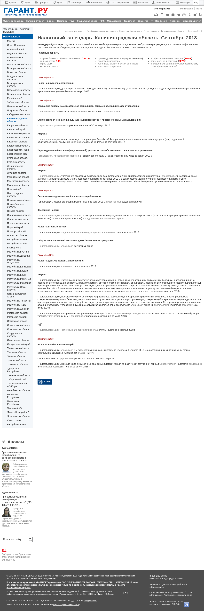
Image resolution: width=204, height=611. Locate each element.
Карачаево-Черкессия (18, 133)
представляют (61, 156)
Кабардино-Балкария (18, 114)
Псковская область (17, 235)
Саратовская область (18, 325)
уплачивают (132, 88)
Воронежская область (18, 94)
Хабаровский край (16, 379)
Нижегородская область (15, 194)
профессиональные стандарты (167, 58)
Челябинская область (18, 390)
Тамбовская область (18, 348)
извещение (126, 181)
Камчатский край (16, 129)
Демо (25, 2)
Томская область (16, 356)
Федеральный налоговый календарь (16, 30)
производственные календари (114, 58)
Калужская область (17, 125)
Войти (199, 8)
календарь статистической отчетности (118, 63)
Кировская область (17, 141)
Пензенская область (18, 223)
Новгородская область (19, 200)
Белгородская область (19, 68)
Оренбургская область (19, 215)
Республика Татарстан (19, 300)
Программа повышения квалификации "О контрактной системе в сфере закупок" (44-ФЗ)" (14, 456)
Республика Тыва (16, 304)
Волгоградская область (15, 84)
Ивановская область (18, 106)
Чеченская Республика (13, 396)
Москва (11, 41)
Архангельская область (15, 58)
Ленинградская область (15, 167)
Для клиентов (161, 2)
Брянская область (16, 72)
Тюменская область (17, 364)
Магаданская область (18, 177)
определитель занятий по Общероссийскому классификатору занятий (174, 65)
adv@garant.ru (156, 595)
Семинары (74, 2)
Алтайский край (15, 49)
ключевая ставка (49, 66)
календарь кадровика (109, 66)
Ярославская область (18, 416)
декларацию (156, 291)
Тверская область (16, 352)
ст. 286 (81, 352)
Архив (47, 381)
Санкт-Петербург (16, 45)
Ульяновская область (18, 375)
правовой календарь (109, 61)
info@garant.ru (90, 601)
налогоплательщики (49, 139)
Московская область (18, 181)
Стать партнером (117, 2)
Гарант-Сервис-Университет (66, 605)
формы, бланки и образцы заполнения (60, 58)
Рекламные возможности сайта (178, 595)
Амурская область (16, 53)
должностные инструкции (164, 61)
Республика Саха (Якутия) (16, 288)
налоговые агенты (71, 330)
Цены (58, 2)
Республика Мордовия (19, 283)
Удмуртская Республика (13, 370)
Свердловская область (14, 334)
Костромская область (18, 145)
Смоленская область (18, 340)
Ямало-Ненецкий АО (18, 412)
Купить (10, 2)
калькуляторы (47, 61)
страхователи (46, 125)
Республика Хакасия (18, 309)
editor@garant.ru (156, 587)
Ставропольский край (18, 344)
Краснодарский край (18, 149)
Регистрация (186, 8)
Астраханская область (19, 64)
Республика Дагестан (18, 255)
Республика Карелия (18, 270)
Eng (196, 2)
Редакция (183, 2)
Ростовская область (17, 313)
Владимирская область (15, 77)
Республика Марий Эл (19, 279)
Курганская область (17, 158)
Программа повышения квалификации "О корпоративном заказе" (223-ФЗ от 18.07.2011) (17, 500)
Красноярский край (17, 154)
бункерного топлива (115, 313)
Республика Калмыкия (19, 266)
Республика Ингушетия (13, 261)
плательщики (46, 111)
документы (43, 178)
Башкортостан (14, 247)
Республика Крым (16, 424)
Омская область (15, 211)
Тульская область (16, 360)
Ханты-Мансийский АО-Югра (17, 385)
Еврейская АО (14, 98)
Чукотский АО (14, 408)
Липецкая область (16, 173)
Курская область (16, 162)
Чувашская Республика (13, 402)
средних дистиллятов (139, 313)
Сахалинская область (18, 329)
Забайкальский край (18, 102)
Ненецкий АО (14, 189)
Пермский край (15, 227)
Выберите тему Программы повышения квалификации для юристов (16, 554)
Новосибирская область (15, 205)
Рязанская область (17, 317)
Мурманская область (18, 185)
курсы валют (47, 63)
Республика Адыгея (17, 239)
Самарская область (17, 321)
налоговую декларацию (112, 218)
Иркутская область (17, 110)
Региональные (11, 36)
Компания (94, 2)
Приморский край (16, 231)
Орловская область (17, 219)
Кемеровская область (18, 137)
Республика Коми (16, 275)
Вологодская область (18, 90)
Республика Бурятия (18, 251)
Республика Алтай (17, 243)
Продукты (42, 2)
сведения (74, 156)
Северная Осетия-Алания (17, 295)
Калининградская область (17, 120)
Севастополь (14, 420)
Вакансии (140, 2)
